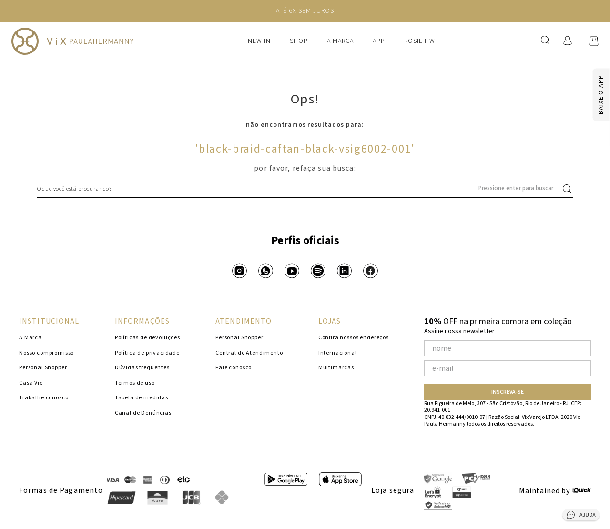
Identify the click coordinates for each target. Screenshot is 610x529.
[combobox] (305, 189)
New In (259, 41)
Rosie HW (419, 41)
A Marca (340, 41)
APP (379, 41)
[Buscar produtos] (569, 188)
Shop (299, 41)
